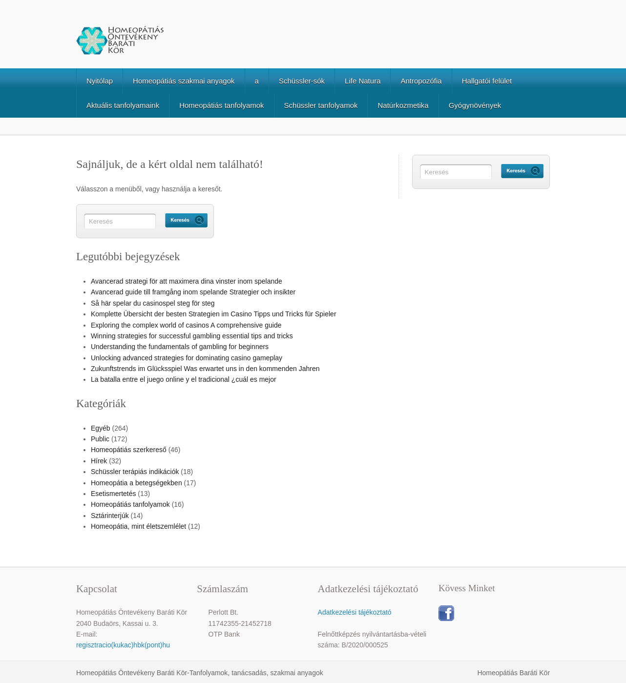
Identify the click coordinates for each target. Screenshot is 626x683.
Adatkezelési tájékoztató (355, 612)
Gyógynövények (475, 105)
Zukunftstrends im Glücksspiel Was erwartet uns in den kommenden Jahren (205, 369)
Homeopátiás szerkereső (129, 450)
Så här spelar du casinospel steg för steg (153, 303)
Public (100, 439)
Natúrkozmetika (402, 105)
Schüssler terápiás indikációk (135, 472)
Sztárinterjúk (110, 515)
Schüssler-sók (302, 81)
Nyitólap (99, 81)
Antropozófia (420, 81)
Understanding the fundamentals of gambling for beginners (180, 347)
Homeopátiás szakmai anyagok (183, 81)
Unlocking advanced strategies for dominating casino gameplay (186, 358)
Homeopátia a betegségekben (136, 483)
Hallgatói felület (487, 81)
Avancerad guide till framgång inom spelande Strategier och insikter (193, 292)
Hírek (99, 461)
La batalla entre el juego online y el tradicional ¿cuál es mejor (183, 379)
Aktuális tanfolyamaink (122, 105)
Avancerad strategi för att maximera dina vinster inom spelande (186, 281)
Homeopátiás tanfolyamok (221, 105)
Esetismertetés (113, 493)
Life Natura (362, 81)
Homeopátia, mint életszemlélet (138, 526)
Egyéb (100, 428)
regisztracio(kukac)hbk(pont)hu (123, 645)
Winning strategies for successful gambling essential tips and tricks (192, 336)
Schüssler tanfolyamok (321, 105)
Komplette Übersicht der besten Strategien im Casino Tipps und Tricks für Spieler (213, 314)
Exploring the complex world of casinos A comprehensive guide (186, 325)
